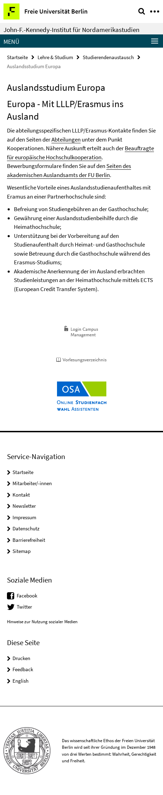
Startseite (17, 57)
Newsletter (24, 506)
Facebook (27, 595)
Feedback (23, 669)
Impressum (24, 517)
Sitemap (22, 551)
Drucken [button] (21, 658)
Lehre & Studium (55, 57)
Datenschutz (26, 528)
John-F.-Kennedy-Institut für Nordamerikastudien (71, 29)
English (20, 680)
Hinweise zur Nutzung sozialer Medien (42, 622)
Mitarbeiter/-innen (32, 483)
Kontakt (21, 494)
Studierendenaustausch (108, 57)
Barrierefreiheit (29, 540)
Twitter (24, 606)
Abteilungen (66, 139)
